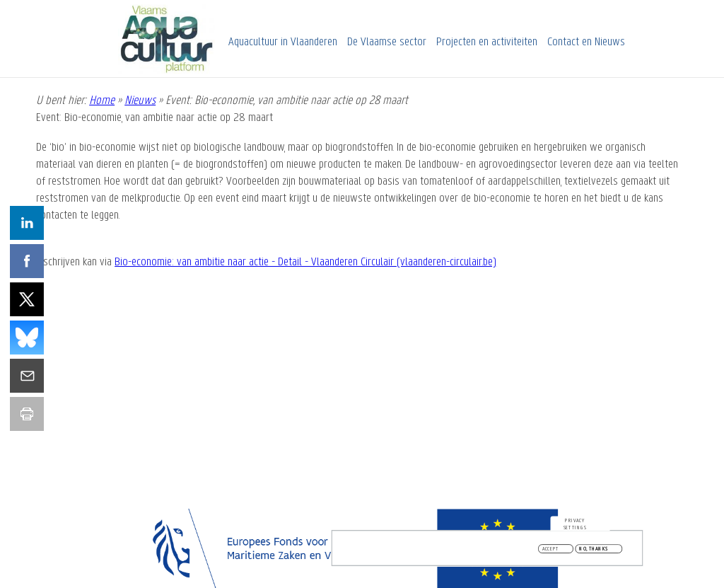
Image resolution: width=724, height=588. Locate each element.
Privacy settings (575, 525)
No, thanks (593, 550)
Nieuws (140, 101)
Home (102, 101)
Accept (550, 550)
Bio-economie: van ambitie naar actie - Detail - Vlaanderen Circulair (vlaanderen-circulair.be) (305, 262)
